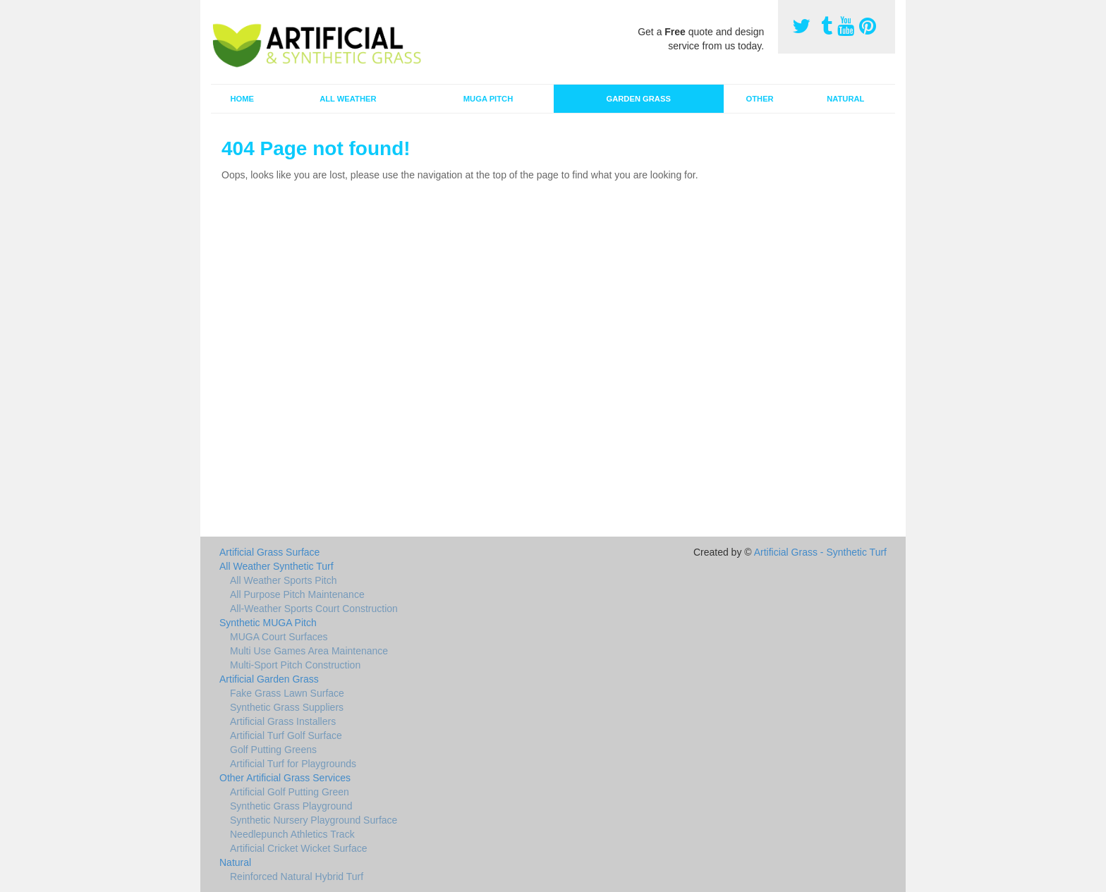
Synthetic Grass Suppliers (287, 707)
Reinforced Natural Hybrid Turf (296, 876)
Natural (845, 98)
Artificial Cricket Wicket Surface (298, 848)
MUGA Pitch (488, 98)
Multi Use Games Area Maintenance (309, 650)
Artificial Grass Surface (269, 552)
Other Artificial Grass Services (285, 777)
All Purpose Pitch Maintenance (297, 594)
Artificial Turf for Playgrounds (293, 763)
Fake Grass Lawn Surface (287, 693)
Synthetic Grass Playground (291, 806)
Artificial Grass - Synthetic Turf (820, 552)
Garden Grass (638, 98)
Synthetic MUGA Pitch (268, 622)
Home (242, 98)
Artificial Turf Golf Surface (286, 735)
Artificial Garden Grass (269, 679)
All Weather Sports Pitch (283, 580)
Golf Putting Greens (273, 749)
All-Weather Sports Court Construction (314, 608)
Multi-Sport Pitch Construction (295, 665)
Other (760, 98)
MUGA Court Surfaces (279, 636)
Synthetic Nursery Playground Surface (313, 820)
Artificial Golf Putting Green (289, 792)
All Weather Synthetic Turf (276, 566)
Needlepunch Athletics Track (292, 834)
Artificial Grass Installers (283, 721)
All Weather (348, 98)
